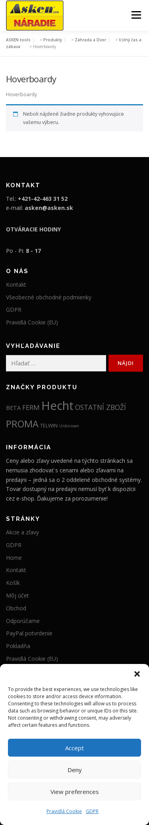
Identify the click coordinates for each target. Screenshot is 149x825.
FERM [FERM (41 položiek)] (31, 407)
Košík (13, 582)
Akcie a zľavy (22, 532)
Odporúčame (23, 621)
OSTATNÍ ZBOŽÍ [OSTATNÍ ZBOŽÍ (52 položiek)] (100, 407)
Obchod (16, 608)
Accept (74, 748)
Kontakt (16, 284)
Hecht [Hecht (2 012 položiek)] (57, 405)
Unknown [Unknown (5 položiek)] (69, 426)
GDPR (92, 811)
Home (14, 557)
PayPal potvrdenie (29, 633)
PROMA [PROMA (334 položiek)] (22, 423)
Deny (75, 770)
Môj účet (17, 595)
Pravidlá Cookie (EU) (32, 322)
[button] (137, 674)
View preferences (74, 792)
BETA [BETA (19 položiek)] (13, 408)
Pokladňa (18, 646)
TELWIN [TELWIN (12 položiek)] (49, 425)
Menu (135, 15)
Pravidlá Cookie (64, 811)
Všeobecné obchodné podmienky (48, 297)
